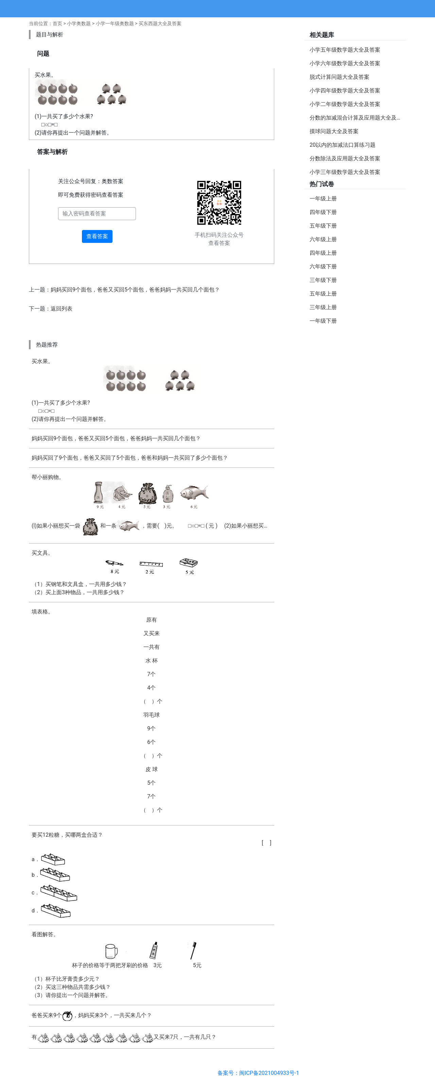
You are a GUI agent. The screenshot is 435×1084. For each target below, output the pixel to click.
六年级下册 (323, 266)
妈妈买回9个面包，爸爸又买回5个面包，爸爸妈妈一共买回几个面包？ (135, 289)
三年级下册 (323, 280)
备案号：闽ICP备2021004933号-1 (258, 1073)
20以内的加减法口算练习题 (343, 145)
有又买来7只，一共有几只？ (124, 1037)
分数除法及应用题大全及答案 (345, 158)
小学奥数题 (79, 23)
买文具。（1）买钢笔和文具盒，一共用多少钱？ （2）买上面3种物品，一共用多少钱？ (152, 573)
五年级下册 (323, 226)
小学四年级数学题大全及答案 (345, 90)
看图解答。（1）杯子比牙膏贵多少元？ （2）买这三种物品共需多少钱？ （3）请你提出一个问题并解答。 (152, 964)
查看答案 (97, 236)
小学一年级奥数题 (115, 23)
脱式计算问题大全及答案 (339, 77)
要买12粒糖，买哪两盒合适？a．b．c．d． (152, 875)
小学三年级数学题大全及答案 (345, 172)
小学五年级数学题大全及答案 (345, 50)
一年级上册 (323, 198)
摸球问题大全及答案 (334, 131)
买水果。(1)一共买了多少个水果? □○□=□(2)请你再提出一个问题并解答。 (152, 390)
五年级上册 (323, 293)
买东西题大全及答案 (160, 23)
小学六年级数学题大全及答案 (345, 63)
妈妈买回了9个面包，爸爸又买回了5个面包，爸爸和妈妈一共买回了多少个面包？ (130, 458)
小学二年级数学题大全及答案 (345, 104)
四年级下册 (323, 212)
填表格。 (152, 711)
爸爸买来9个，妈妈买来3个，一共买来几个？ (92, 1016)
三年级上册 (323, 307)
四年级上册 (323, 253)
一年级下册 (323, 321)
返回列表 (61, 308)
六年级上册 (323, 239)
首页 (57, 23)
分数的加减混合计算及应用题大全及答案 (358, 117)
